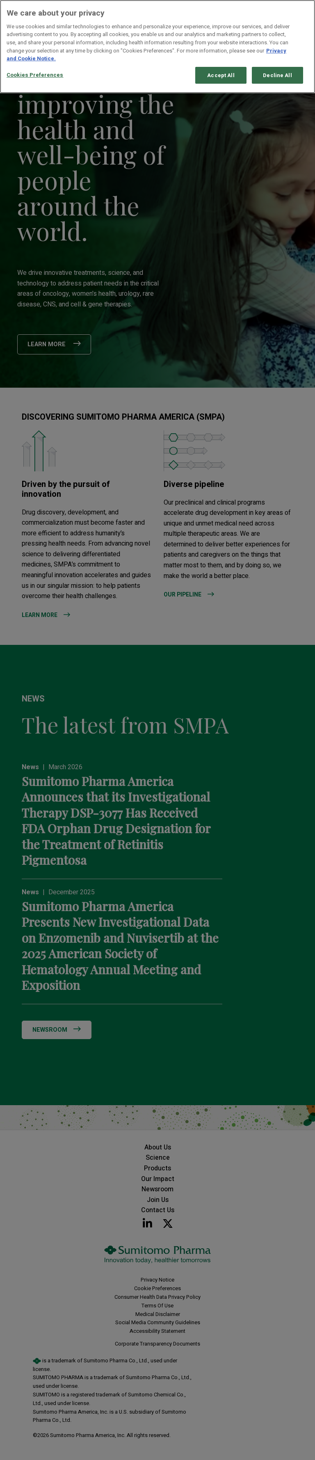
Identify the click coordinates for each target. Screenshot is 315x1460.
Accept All (220, 75)
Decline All (277, 75)
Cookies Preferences (35, 75)
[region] (157, 46)
